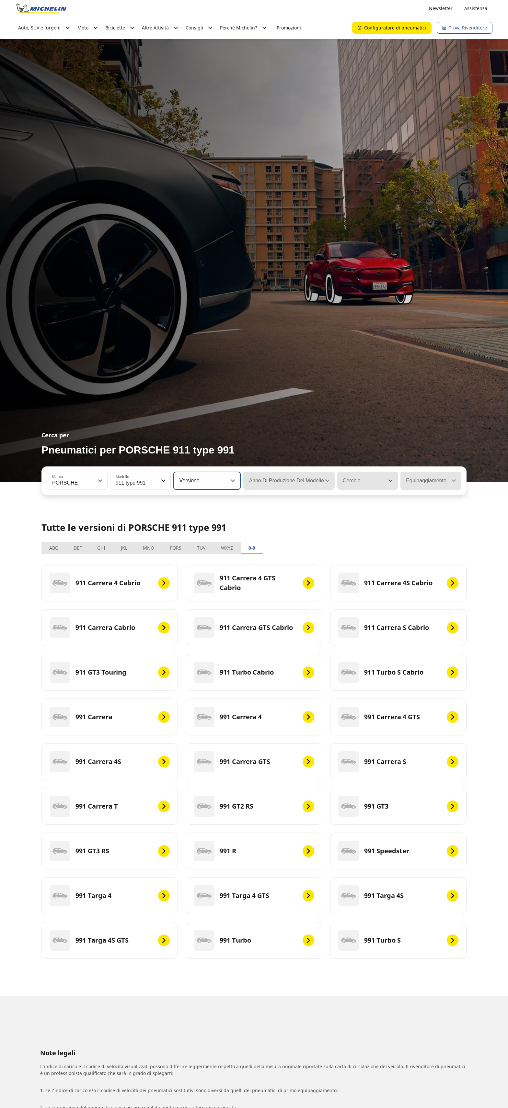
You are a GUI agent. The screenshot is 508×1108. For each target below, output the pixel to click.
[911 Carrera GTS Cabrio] (254, 627)
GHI (101, 548)
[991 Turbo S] (398, 940)
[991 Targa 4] (109, 895)
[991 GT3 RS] (109, 851)
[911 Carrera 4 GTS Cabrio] (254, 583)
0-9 (251, 548)
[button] (99, 481)
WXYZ (227, 548)
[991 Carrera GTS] (254, 761)
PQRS (175, 548)
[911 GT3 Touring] (109, 672)
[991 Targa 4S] (398, 895)
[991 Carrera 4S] (109, 761)
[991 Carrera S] (398, 761)
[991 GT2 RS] (254, 806)
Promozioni (289, 28)
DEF (78, 548)
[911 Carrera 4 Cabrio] (109, 583)
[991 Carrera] (109, 717)
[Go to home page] (41, 8)
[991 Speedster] (398, 851)
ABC (53, 548)
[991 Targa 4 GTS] (254, 895)
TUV (201, 548)
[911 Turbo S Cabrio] (398, 672)
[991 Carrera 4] (254, 717)
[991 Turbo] (254, 940)
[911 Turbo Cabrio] (254, 672)
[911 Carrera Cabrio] (109, 627)
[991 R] (254, 851)
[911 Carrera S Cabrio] (398, 627)
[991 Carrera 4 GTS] (398, 717)
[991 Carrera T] (109, 806)
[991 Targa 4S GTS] (109, 940)
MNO (148, 548)
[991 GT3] (398, 806)
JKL (124, 548)
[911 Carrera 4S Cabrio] (398, 583)
